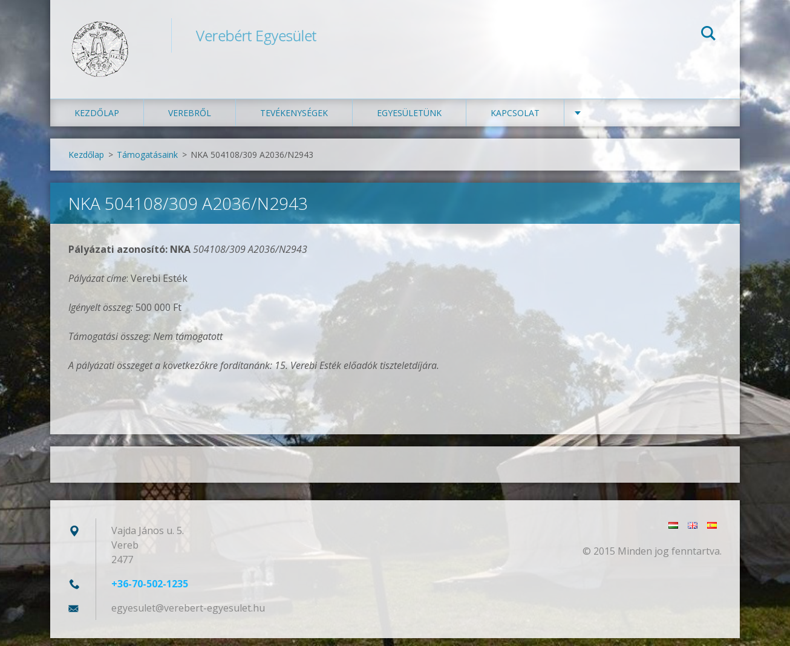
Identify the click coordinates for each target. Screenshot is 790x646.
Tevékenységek (294, 120)
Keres (708, 35)
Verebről (189, 120)
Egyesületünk (409, 120)
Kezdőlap (96, 120)
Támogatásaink (147, 162)
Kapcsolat (515, 120)
